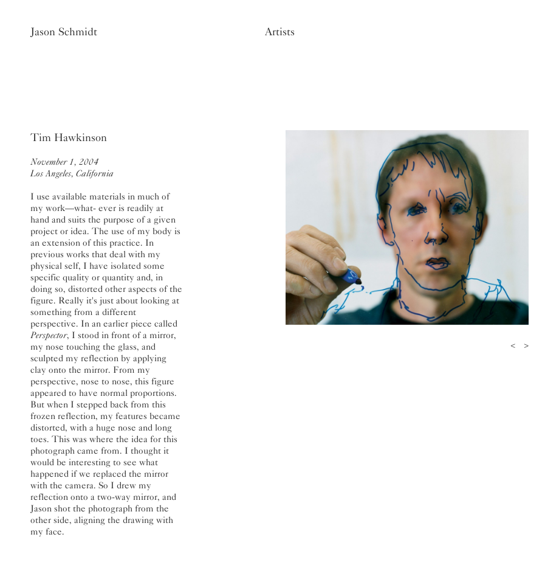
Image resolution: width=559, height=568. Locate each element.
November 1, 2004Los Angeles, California (72, 167)
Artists (280, 31)
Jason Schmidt (63, 31)
